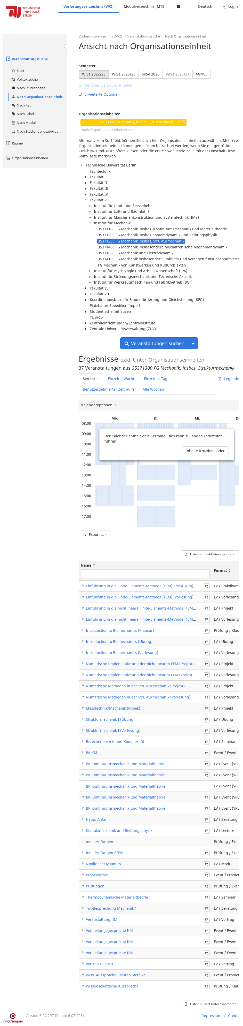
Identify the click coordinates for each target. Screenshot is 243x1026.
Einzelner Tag (155, 378)
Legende (228, 378)
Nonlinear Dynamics (103, 863)
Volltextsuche (24, 79)
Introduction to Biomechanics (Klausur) (120, 630)
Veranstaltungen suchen (154, 343)
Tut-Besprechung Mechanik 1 (111, 908)
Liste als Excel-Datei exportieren (210, 554)
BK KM (91, 752)
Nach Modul (23, 122)
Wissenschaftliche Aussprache (112, 986)
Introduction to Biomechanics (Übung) (119, 641)
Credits (234, 1015)
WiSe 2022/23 (94, 74)
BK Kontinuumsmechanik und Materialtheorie (125, 763)
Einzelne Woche (121, 378)
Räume (14, 143)
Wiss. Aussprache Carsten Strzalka (115, 974)
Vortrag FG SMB (99, 963)
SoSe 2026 (150, 74)
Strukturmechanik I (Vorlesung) (113, 730)
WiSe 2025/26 (123, 74)
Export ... (94, 534)
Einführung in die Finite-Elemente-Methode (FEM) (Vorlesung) (139, 597)
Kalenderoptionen (97, 404)
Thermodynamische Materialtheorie (117, 897)
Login (230, 6)
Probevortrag (97, 874)
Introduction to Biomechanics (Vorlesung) (122, 652)
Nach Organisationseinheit (37, 96)
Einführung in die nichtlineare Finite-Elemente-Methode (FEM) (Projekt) (148, 608)
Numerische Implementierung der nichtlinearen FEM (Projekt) (140, 663)
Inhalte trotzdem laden (205, 450)
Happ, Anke (96, 819)
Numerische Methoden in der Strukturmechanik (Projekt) (135, 685)
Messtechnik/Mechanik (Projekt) (113, 708)
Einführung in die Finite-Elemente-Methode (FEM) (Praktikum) (139, 585)
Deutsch (205, 6)
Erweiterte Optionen (99, 94)
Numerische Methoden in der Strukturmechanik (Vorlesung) (138, 697)
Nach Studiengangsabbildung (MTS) (39, 131)
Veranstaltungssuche (26, 59)
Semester (87, 65)
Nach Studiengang (28, 88)
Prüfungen (95, 886)
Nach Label (22, 113)
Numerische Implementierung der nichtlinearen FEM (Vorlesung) (142, 674)
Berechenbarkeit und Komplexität (115, 741)
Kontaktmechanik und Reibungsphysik (119, 830)
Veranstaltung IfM (101, 919)
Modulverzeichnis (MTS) (145, 6)
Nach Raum (23, 105)
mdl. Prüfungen (99, 841)
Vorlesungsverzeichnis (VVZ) (88, 6)
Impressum (211, 1015)
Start (17, 70)
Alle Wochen (153, 389)
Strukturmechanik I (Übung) (110, 719)
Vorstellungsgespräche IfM (109, 930)
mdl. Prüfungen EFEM (105, 852)
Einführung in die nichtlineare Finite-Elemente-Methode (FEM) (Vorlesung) (150, 619)
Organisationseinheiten (26, 158)
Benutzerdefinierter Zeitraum (108, 389)
